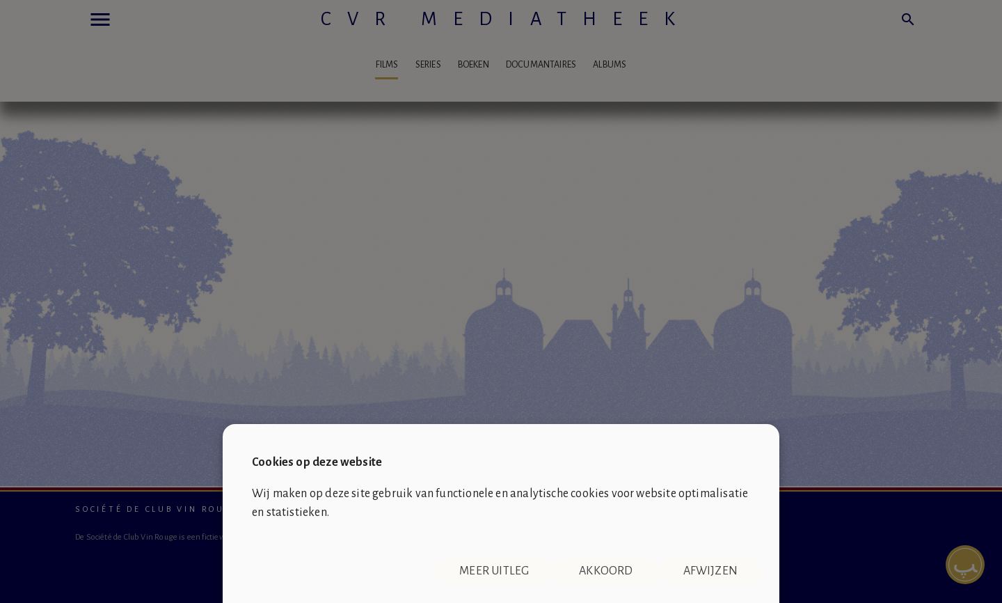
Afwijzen (710, 571)
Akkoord (606, 571)
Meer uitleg (494, 571)
